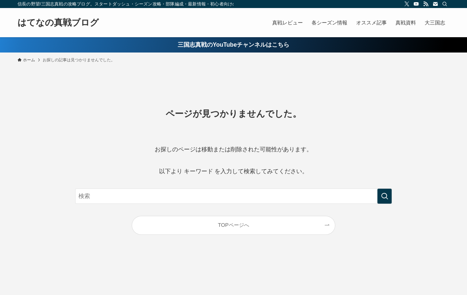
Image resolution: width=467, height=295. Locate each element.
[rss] (426, 4)
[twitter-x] (407, 4)
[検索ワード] (233, 196)
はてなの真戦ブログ (58, 22)
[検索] (444, 4)
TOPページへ (233, 225)
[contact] (435, 4)
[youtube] (416, 4)
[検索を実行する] (384, 196)
